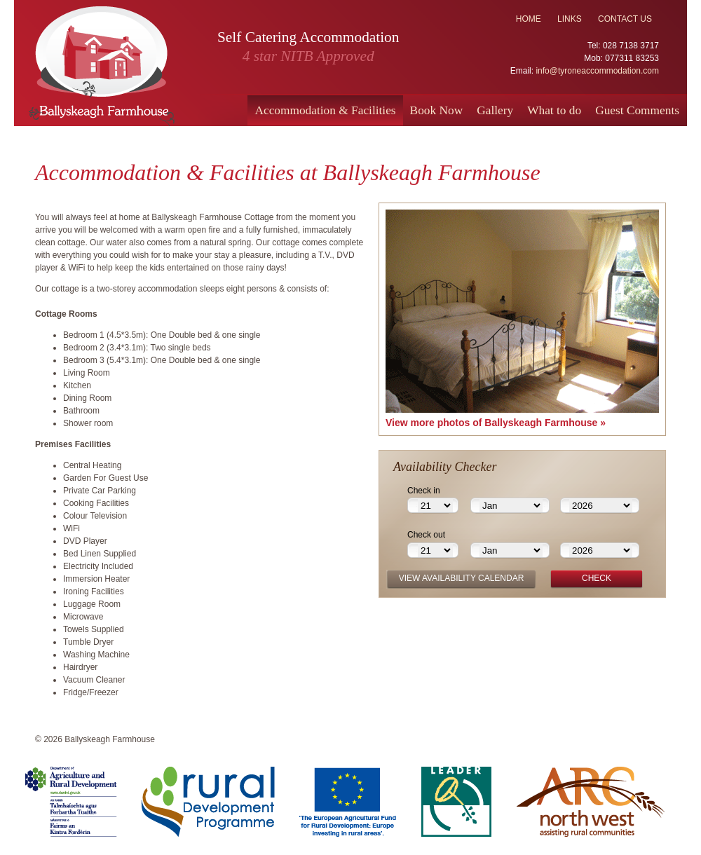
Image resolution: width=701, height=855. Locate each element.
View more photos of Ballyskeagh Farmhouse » (496, 422)
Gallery (495, 110)
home (528, 19)
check (596, 578)
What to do (554, 110)
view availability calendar (461, 578)
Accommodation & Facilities (324, 110)
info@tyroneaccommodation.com (597, 71)
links (569, 19)
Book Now (436, 110)
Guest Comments (637, 110)
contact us (625, 19)
